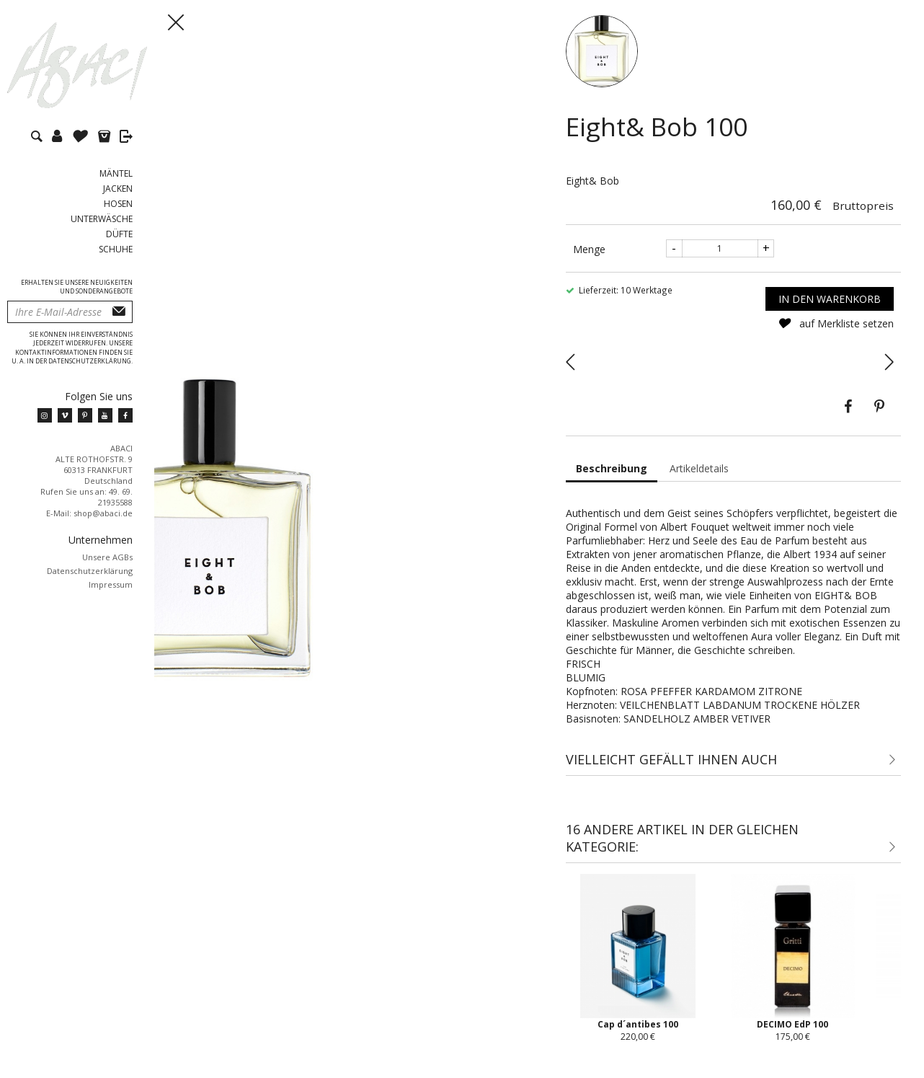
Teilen (847, 406)
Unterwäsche (102, 219)
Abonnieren (119, 312)
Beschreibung (611, 468)
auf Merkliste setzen (836, 323)
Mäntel (116, 173)
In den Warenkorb (829, 299)
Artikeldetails (699, 468)
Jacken (118, 188)
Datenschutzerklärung (90, 570)
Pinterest (879, 406)
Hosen (118, 204)
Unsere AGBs (107, 557)
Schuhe (116, 249)
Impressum (111, 584)
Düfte (119, 234)
